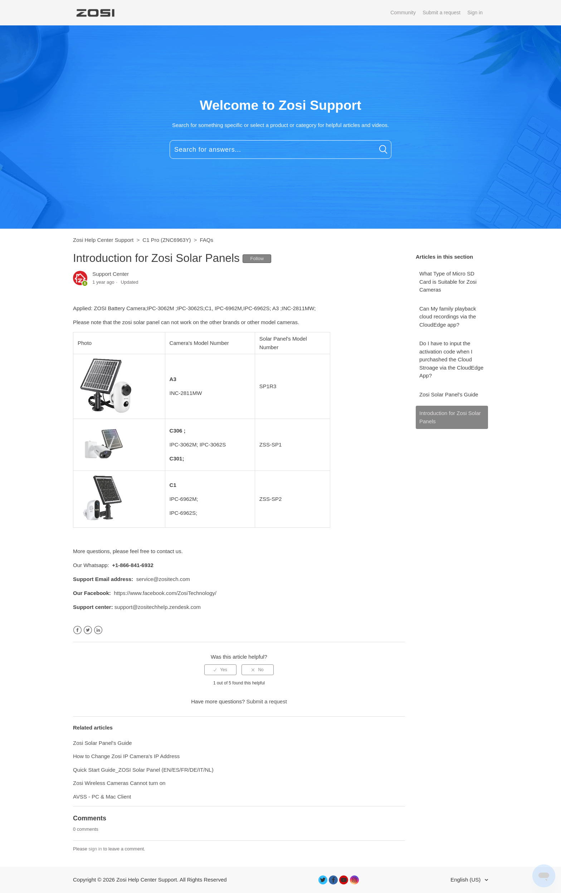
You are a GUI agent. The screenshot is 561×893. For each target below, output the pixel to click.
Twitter (87, 630)
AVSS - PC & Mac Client (102, 797)
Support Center (110, 274)
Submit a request (441, 12)
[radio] (220, 669)
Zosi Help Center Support (103, 240)
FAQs (207, 240)
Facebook (77, 630)
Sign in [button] (475, 12)
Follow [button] (257, 258)
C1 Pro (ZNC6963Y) (166, 240)
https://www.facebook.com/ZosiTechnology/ (165, 593)
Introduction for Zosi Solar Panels (450, 417)
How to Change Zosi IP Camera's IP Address (126, 756)
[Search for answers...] (280, 149)
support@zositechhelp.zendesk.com (157, 607)
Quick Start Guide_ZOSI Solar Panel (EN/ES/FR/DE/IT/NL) (143, 770)
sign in (95, 848)
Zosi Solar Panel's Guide (448, 394)
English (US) (466, 880)
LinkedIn (98, 630)
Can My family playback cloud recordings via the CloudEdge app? (447, 317)
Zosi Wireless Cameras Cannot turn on (119, 783)
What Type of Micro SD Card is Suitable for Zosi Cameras (448, 281)
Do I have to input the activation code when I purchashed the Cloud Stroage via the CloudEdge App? (451, 359)
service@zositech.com (163, 579)
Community (403, 12)
